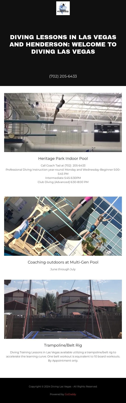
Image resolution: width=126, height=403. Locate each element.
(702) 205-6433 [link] (63, 76)
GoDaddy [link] (70, 394)
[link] (63, 8)
